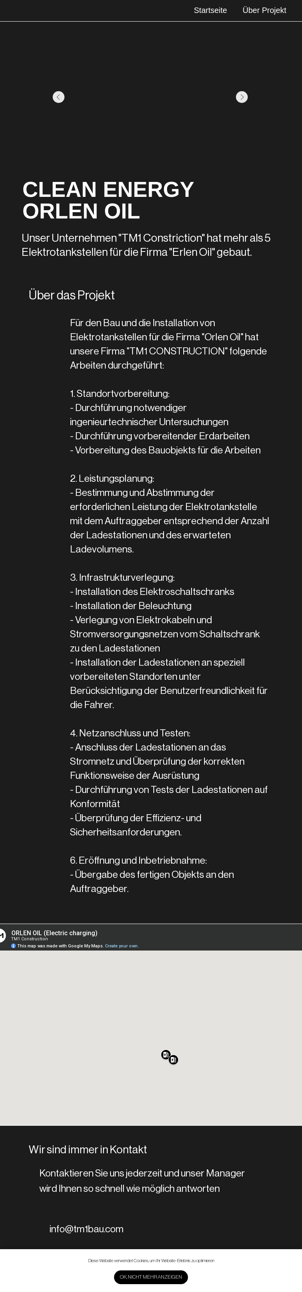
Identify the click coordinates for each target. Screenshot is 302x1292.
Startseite (210, 10)
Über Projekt (264, 10)
